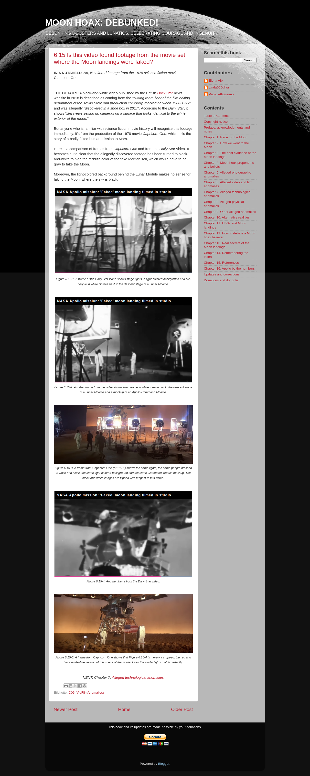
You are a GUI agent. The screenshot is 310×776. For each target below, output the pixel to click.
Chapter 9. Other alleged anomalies (230, 212)
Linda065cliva (219, 87)
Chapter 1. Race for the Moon (225, 137)
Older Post (182, 709)
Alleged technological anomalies (138, 677)
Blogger (163, 763)
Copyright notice (216, 121)
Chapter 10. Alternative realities (227, 217)
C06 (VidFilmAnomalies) (86, 692)
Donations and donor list (222, 280)
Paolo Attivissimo (221, 94)
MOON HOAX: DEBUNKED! (102, 23)
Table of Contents (217, 116)
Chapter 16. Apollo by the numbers (229, 268)
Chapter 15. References (221, 262)
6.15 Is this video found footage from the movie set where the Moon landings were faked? (119, 58)
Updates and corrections (222, 274)
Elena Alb (216, 80)
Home (124, 709)
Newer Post (66, 709)
